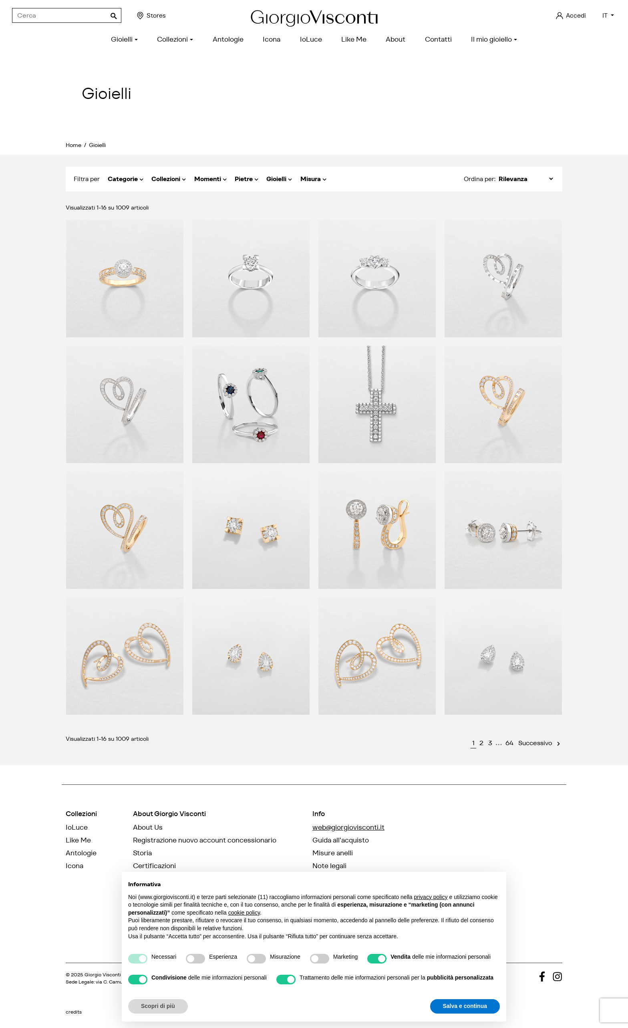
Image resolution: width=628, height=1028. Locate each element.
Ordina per (479, 179)
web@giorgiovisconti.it (348, 827)
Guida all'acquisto (340, 840)
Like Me (78, 840)
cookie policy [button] (244, 912)
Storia (142, 853)
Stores (151, 15)
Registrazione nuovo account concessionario (204, 840)
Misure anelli (332, 853)
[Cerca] (66, 15)
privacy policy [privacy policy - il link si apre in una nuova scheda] (431, 897)
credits (74, 1012)
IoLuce (77, 827)
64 (509, 743)
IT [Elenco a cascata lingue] (605, 15)
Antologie (81, 853)
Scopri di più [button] (158, 1006)
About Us (148, 827)
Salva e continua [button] (465, 1006)
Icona (74, 865)
